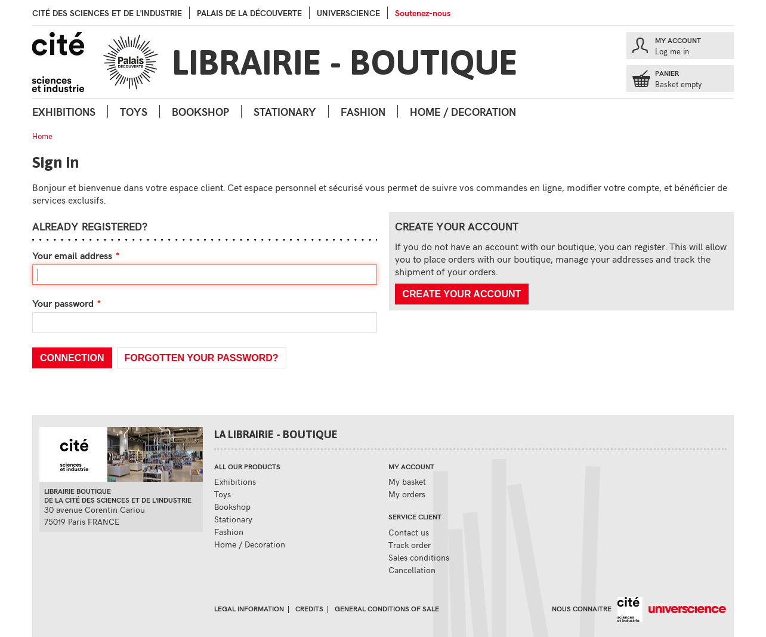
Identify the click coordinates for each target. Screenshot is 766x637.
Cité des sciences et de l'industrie (107, 13)
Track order (409, 544)
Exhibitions (63, 111)
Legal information (249, 608)
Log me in (672, 51)
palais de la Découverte (249, 13)
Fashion (363, 111)
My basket (407, 481)
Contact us (408, 532)
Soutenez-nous (422, 13)
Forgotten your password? (202, 358)
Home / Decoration (463, 111)
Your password (63, 303)
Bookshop (200, 111)
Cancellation (411, 570)
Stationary (285, 111)
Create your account (462, 294)
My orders (406, 494)
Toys (133, 111)
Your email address (72, 255)
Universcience (348, 13)
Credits (309, 608)
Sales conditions (418, 557)
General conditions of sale (387, 608)
